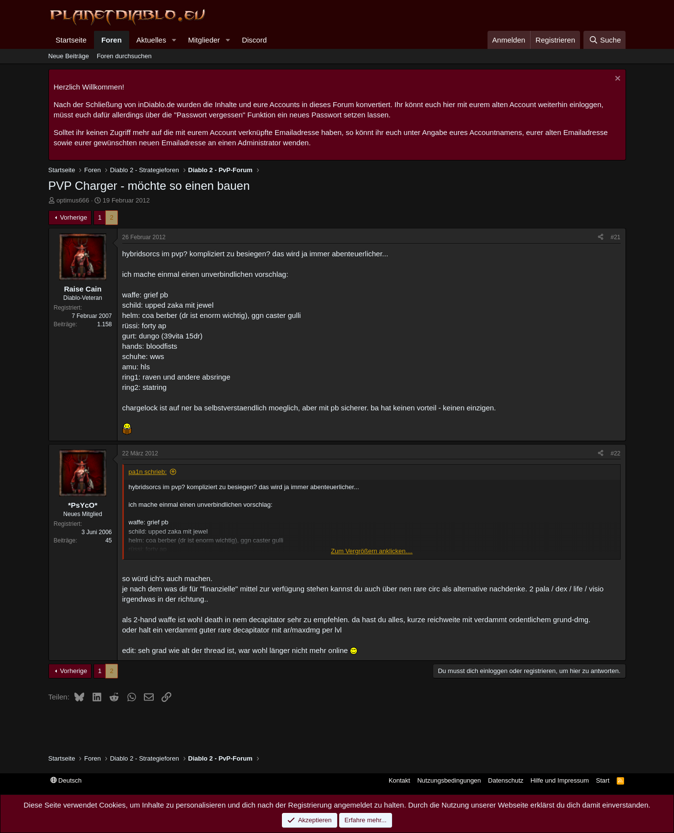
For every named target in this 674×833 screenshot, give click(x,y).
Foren (111, 40)
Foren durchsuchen (124, 56)
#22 (615, 453)
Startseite (71, 40)
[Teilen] (600, 237)
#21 (615, 237)
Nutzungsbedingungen (449, 780)
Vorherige (73, 217)
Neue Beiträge (68, 56)
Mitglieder (204, 40)
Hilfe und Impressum (560, 780)
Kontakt (399, 780)
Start (602, 780)
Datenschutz (505, 780)
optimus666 (72, 200)
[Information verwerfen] (616, 79)
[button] (174, 40)
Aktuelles (151, 40)
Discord (254, 40)
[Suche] (604, 40)
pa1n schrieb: (148, 471)
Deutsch (66, 780)
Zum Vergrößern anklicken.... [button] (372, 551)
